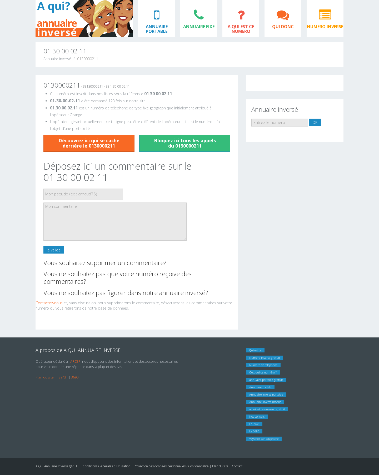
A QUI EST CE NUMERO (241, 29)
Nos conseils (257, 416)
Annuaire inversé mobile (265, 402)
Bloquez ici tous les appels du (185, 143)
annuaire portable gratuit (266, 380)
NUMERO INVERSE (325, 26)
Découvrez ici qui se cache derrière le (88, 143)
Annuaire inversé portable (266, 394)
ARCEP (75, 361)
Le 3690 (254, 431)
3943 (62, 377)
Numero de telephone (263, 365)
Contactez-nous (49, 302)
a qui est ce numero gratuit (267, 409)
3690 (74, 377)
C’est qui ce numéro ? (263, 372)
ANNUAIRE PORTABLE (157, 29)
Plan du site (45, 377)
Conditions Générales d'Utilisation (107, 466)
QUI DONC (283, 26)
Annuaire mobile (260, 387)
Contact (237, 466)
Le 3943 (254, 424)
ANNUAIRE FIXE (199, 26)
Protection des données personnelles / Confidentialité (171, 466)
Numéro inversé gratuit (264, 358)
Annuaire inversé (57, 58)
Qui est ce (255, 350)
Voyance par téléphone (263, 439)
